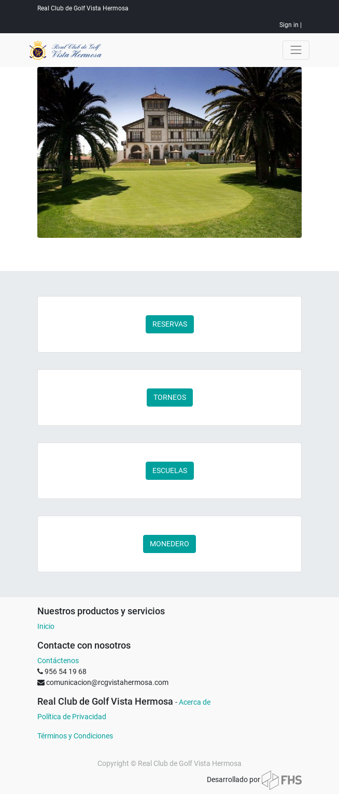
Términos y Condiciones (75, 736)
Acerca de (194, 702)
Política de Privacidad (71, 716)
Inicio (45, 626)
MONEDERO (169, 544)
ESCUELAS (169, 470)
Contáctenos (58, 660)
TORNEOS (169, 397)
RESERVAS (169, 324)
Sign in (289, 25)
